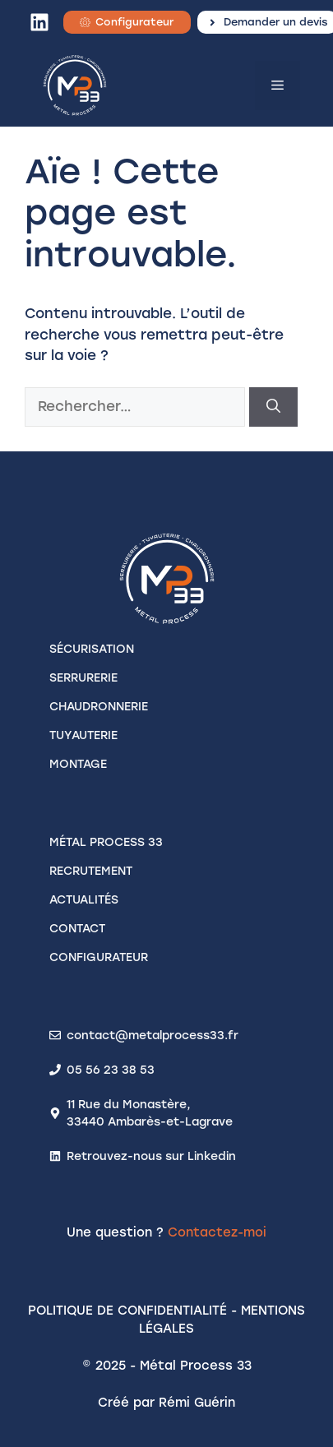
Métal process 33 (106, 842)
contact (77, 929)
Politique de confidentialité (127, 1310)
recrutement (90, 871)
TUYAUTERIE (83, 735)
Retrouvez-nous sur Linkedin (151, 1156)
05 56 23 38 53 (111, 1070)
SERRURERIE (83, 678)
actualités (83, 900)
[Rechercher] (273, 407)
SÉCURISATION (91, 649)
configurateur (98, 957)
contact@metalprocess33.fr (152, 1035)
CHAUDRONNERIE (98, 707)
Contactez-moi (217, 1232)
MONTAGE (78, 764)
